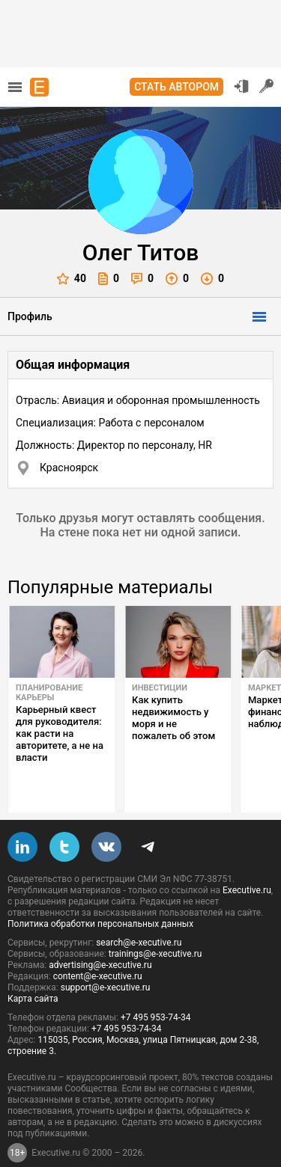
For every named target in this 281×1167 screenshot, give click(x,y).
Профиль (29, 316)
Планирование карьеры (49, 692)
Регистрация (266, 86)
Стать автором (176, 87)
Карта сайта (32, 973)
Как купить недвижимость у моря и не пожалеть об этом (173, 717)
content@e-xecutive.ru (97, 951)
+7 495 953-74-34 (156, 992)
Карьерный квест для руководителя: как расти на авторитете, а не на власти (59, 733)
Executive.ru (247, 865)
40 (71, 279)
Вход (241, 86)
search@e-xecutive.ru (138, 917)
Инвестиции (159, 688)
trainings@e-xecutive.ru (155, 928)
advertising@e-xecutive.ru (100, 939)
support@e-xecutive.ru (106, 962)
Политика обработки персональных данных (100, 898)
